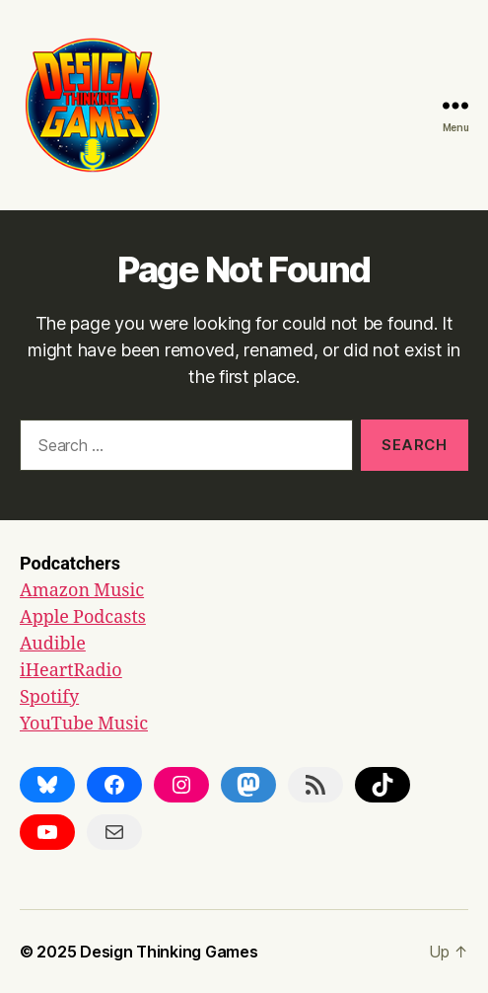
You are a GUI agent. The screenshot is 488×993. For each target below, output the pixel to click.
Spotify (49, 697)
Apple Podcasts (83, 617)
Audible (53, 644)
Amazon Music (82, 590)
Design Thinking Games (168, 951)
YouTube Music (84, 724)
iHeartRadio (71, 670)
